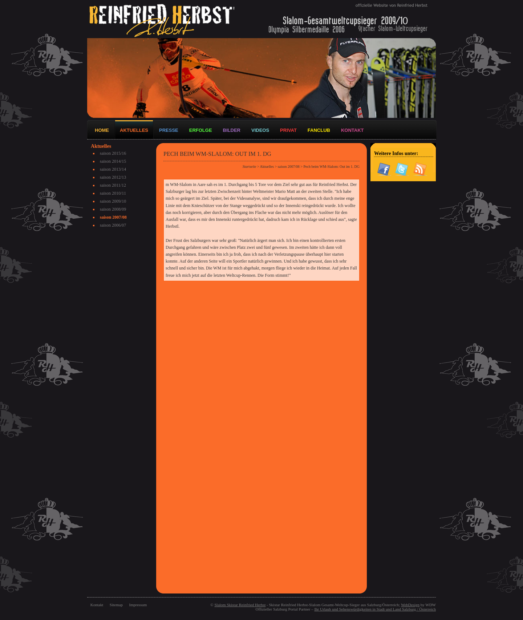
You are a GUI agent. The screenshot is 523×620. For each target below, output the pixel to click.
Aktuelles (267, 167)
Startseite (249, 167)
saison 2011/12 (113, 185)
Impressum (138, 605)
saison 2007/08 (113, 217)
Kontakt (96, 605)
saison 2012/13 (113, 177)
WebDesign (410, 605)
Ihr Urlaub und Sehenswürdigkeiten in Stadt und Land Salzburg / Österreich (375, 609)
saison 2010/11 (113, 193)
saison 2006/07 (113, 225)
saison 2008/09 (113, 209)
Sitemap (116, 605)
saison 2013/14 (113, 169)
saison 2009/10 (113, 201)
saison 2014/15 (113, 161)
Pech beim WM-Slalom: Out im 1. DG (331, 167)
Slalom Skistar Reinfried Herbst (239, 605)
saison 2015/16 (113, 153)
